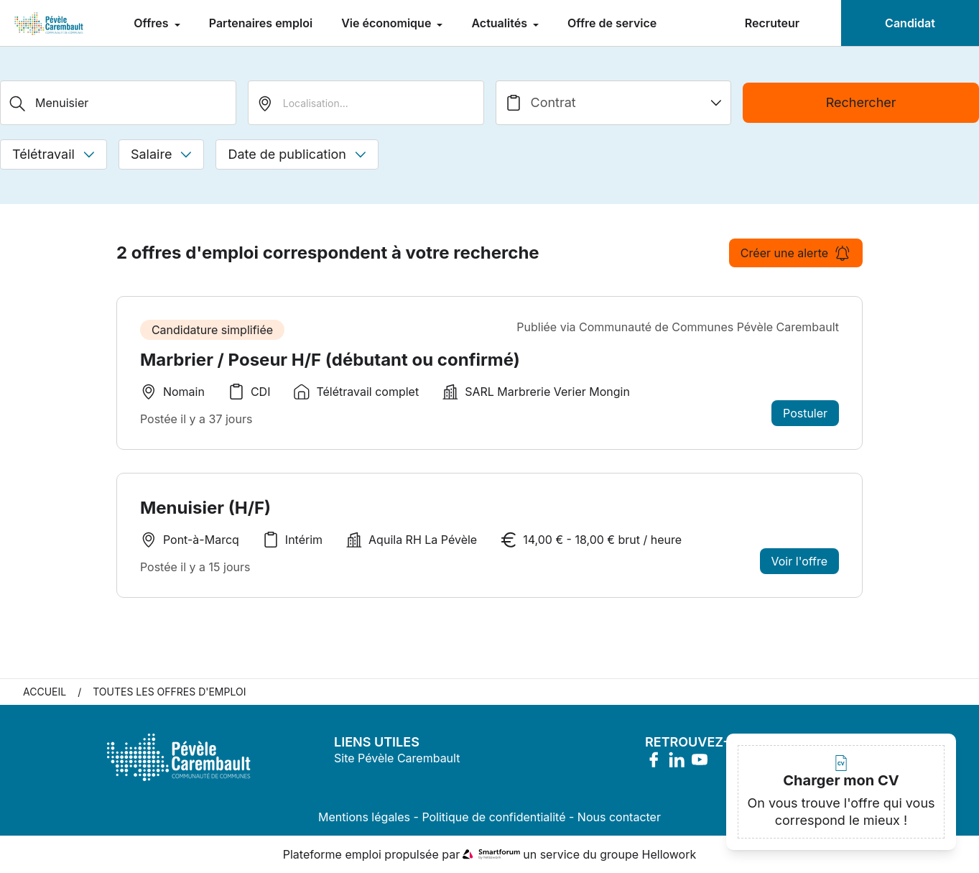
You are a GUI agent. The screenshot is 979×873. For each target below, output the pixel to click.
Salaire (161, 154)
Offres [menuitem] (152, 23)
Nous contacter (619, 817)
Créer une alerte (796, 253)
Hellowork (669, 854)
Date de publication (297, 154)
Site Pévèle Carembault (397, 758)
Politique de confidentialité (493, 817)
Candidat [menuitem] (910, 23)
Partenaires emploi (260, 23)
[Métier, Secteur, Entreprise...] (118, 102)
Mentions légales (364, 817)
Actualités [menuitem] (500, 23)
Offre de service (611, 23)
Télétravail (53, 154)
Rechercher (861, 102)
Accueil (44, 691)
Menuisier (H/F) (205, 507)
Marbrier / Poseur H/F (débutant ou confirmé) (330, 359)
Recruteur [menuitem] (772, 23)
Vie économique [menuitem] (387, 23)
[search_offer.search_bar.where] (366, 102)
